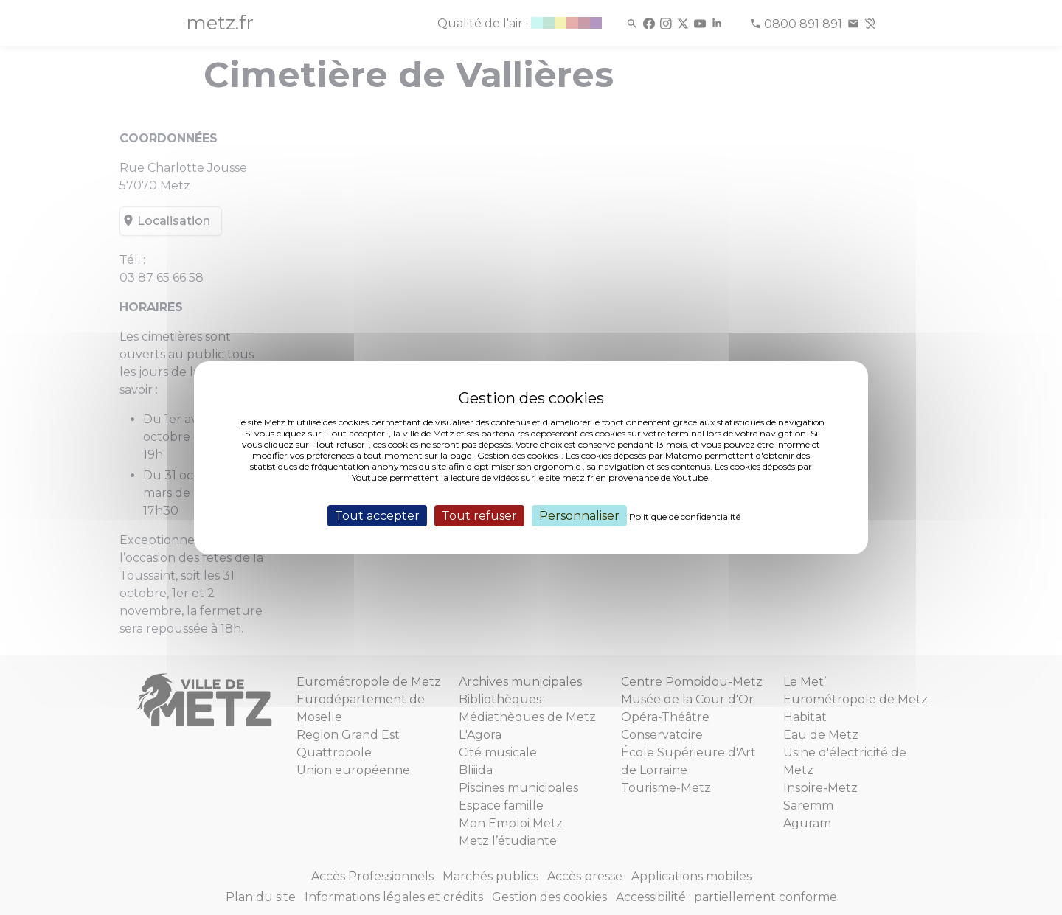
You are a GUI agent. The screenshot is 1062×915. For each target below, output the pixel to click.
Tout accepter (377, 515)
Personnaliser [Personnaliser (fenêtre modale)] (579, 515)
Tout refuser (479, 515)
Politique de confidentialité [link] (684, 515)
